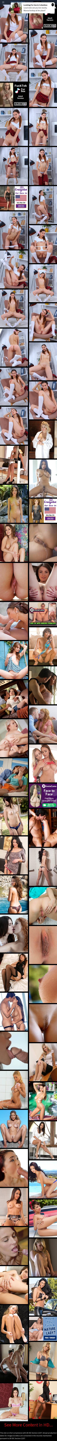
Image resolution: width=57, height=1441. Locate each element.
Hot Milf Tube (37, 2)
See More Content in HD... (28, 1425)
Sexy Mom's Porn (49, 2)
